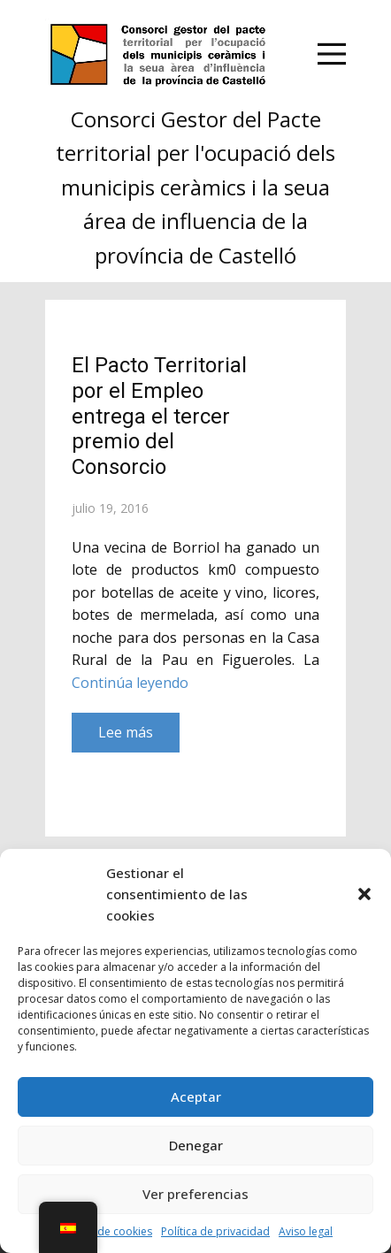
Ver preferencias (195, 1194)
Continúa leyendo (130, 682)
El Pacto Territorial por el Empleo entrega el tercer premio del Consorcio (159, 416)
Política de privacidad (215, 1231)
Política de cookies (105, 1231)
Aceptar (196, 1096)
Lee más (125, 732)
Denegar (196, 1145)
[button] (364, 894)
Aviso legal (306, 1231)
